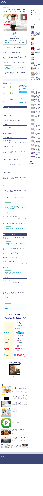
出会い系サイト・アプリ (36, 15)
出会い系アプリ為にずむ (3, 2)
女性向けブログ (36, 17)
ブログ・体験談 (36, 10)
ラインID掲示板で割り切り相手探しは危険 (12, 206)
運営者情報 (2, 456)
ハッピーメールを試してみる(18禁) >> (19, 341)
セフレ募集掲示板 (12, 263)
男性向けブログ (36, 19)
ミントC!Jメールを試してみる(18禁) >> (20, 327)
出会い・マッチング (36, 12)
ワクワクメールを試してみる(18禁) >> (19, 334)
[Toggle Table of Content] (25, 80)
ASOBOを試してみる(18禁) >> (19, 356)
